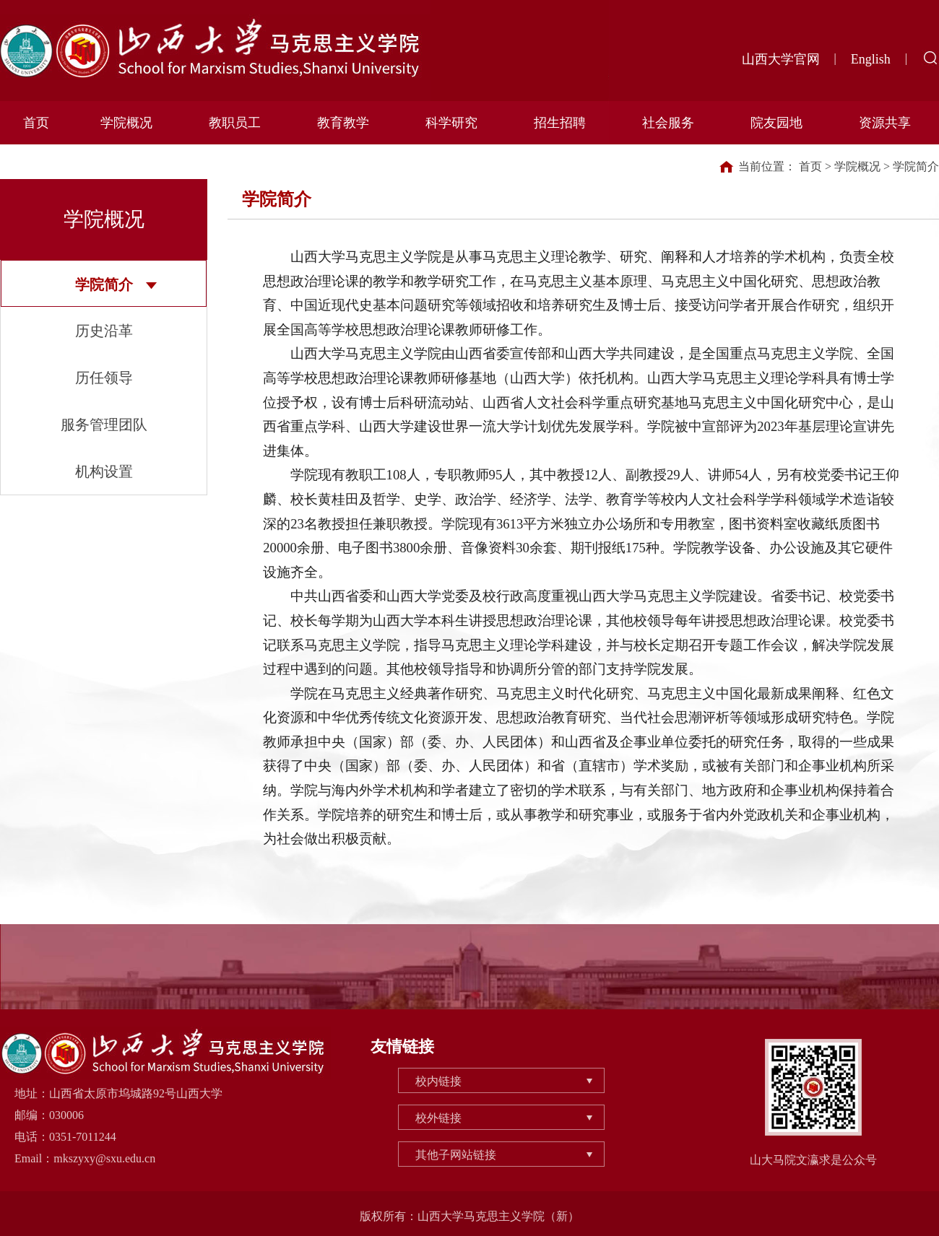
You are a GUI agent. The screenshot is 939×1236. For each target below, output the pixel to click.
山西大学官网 (781, 59)
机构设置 (104, 471)
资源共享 (885, 123)
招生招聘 (560, 123)
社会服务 (668, 123)
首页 (36, 123)
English (871, 59)
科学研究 (451, 123)
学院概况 (126, 123)
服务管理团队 (104, 424)
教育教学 (343, 123)
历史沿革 (104, 331)
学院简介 (104, 284)
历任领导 (104, 378)
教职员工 (235, 123)
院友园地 (776, 123)
